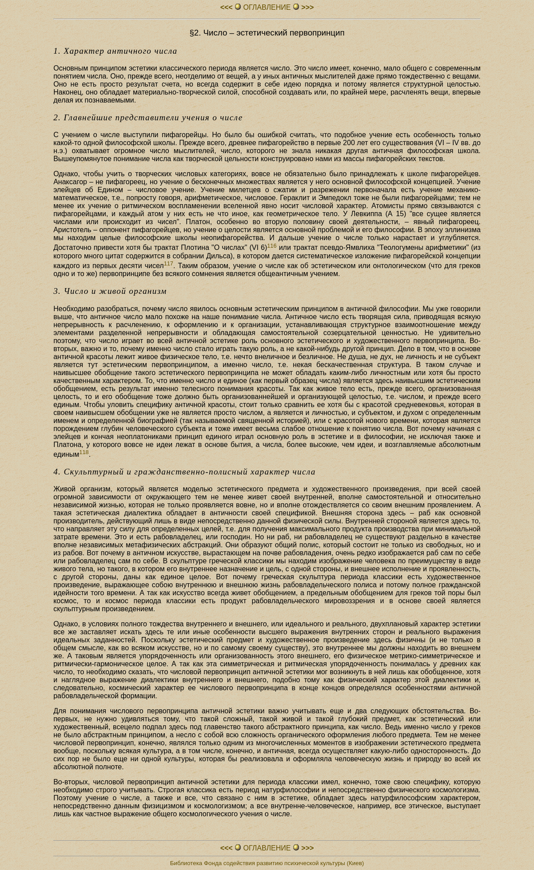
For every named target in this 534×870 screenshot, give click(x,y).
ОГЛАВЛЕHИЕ (267, 7)
